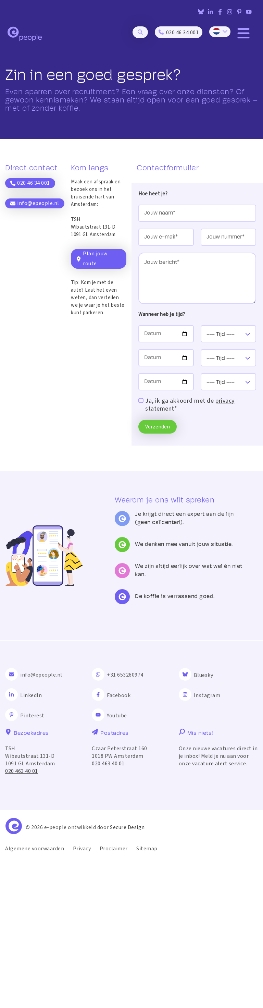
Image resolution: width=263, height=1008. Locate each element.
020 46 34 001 (30, 183)
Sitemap (147, 996)
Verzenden (157, 426)
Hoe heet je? (152, 193)
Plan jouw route (92, 258)
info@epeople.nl (34, 203)
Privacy (82, 996)
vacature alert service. (219, 911)
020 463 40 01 (21, 919)
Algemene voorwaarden (34, 996)
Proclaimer (114, 996)
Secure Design (127, 975)
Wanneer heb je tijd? (161, 314)
